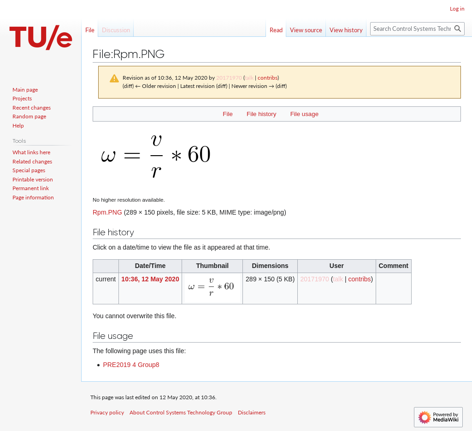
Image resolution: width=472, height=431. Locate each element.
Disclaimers (252, 412)
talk (249, 77)
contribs (267, 77)
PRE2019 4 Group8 (131, 364)
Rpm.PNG (107, 212)
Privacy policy (107, 412)
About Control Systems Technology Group (181, 412)
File (227, 114)
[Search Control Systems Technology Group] (417, 28)
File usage (304, 114)
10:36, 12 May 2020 (150, 279)
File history (261, 114)
